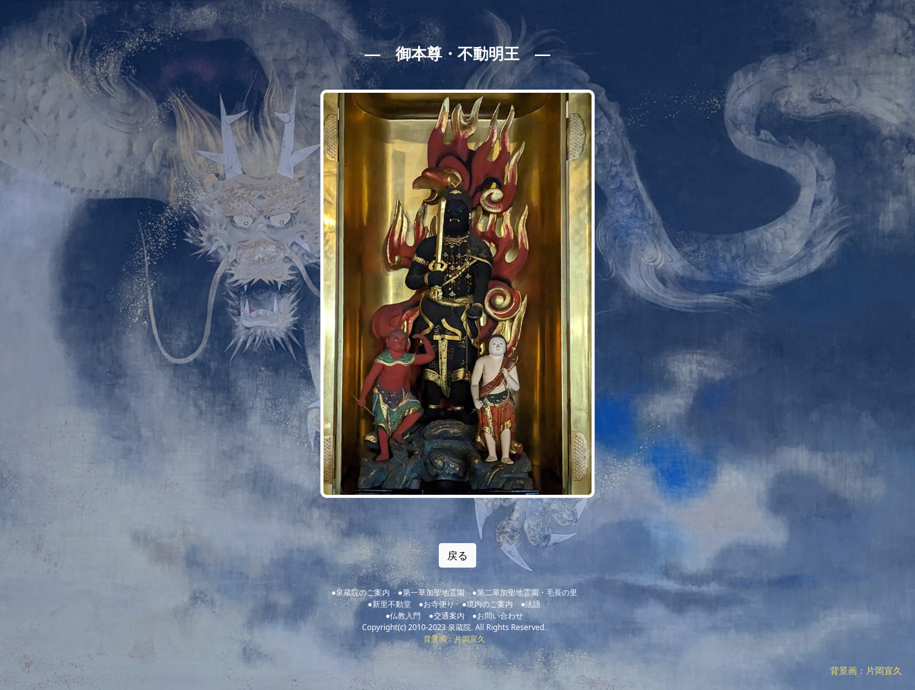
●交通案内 (446, 615)
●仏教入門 (403, 615)
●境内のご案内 (487, 604)
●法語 (531, 604)
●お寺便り (436, 604)
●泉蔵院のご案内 (360, 592)
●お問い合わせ (497, 615)
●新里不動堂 (389, 604)
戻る (457, 555)
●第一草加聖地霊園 (431, 592)
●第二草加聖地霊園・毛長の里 (524, 592)
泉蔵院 (459, 627)
